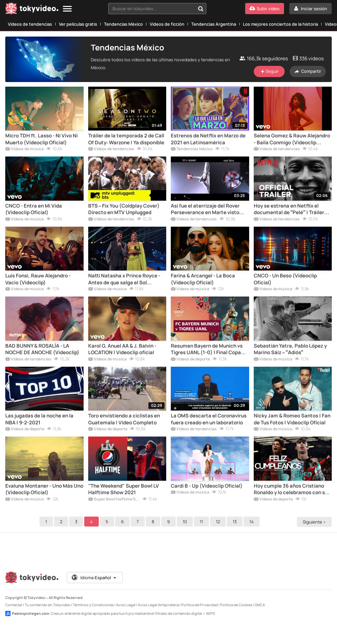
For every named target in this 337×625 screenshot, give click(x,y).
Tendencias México (123, 24)
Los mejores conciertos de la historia (280, 24)
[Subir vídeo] (264, 8)
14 (252, 522)
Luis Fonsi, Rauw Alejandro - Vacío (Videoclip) (38, 279)
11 (202, 522)
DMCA (260, 604)
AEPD (210, 613)
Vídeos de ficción (167, 24)
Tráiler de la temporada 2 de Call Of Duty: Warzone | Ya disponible (126, 139)
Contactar (13, 604)
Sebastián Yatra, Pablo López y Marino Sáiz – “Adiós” (290, 349)
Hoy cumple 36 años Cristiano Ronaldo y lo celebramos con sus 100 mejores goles (292, 489)
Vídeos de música (24, 149)
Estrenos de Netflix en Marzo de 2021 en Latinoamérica (208, 139)
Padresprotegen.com (27, 613)
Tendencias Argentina (213, 24)
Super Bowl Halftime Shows (114, 499)
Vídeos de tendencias (30, 24)
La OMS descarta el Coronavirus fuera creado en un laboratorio (208, 419)
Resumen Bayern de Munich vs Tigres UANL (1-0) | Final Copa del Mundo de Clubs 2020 (207, 349)
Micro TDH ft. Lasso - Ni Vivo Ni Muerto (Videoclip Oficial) (41, 139)
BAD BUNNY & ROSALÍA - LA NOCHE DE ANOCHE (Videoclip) (42, 349)
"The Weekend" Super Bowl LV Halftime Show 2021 (123, 489)
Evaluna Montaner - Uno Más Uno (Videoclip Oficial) (44, 489)
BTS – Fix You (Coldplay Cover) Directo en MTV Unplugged (124, 209)
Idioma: (94, 578)
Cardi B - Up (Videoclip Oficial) (207, 486)
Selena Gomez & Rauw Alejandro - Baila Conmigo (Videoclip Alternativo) (292, 139)
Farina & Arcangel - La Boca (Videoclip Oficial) (203, 279)
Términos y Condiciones (93, 604)
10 (186, 522)
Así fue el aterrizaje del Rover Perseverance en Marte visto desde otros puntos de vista (205, 209)
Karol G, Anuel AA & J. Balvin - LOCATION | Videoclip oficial (122, 349)
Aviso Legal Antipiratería (158, 604)
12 (219, 522)
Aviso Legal (126, 604)
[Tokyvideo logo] (32, 10)
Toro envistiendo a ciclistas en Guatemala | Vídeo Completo (124, 419)
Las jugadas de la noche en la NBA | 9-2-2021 (39, 419)
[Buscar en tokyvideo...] (200, 8)
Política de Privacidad (199, 604)
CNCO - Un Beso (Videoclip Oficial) (285, 279)
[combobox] (157, 8)
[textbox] (152, 8)
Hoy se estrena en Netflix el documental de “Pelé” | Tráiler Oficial (289, 209)
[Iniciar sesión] (310, 8)
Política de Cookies (236, 604)
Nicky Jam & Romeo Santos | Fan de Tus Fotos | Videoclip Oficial (292, 419)
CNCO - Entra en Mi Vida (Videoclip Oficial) (33, 209)
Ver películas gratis (78, 24)
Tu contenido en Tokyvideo (47, 604)
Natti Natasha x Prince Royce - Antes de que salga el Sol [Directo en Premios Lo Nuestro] (126, 279)
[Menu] (67, 9)
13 (236, 522)
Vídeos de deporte (190, 359)
